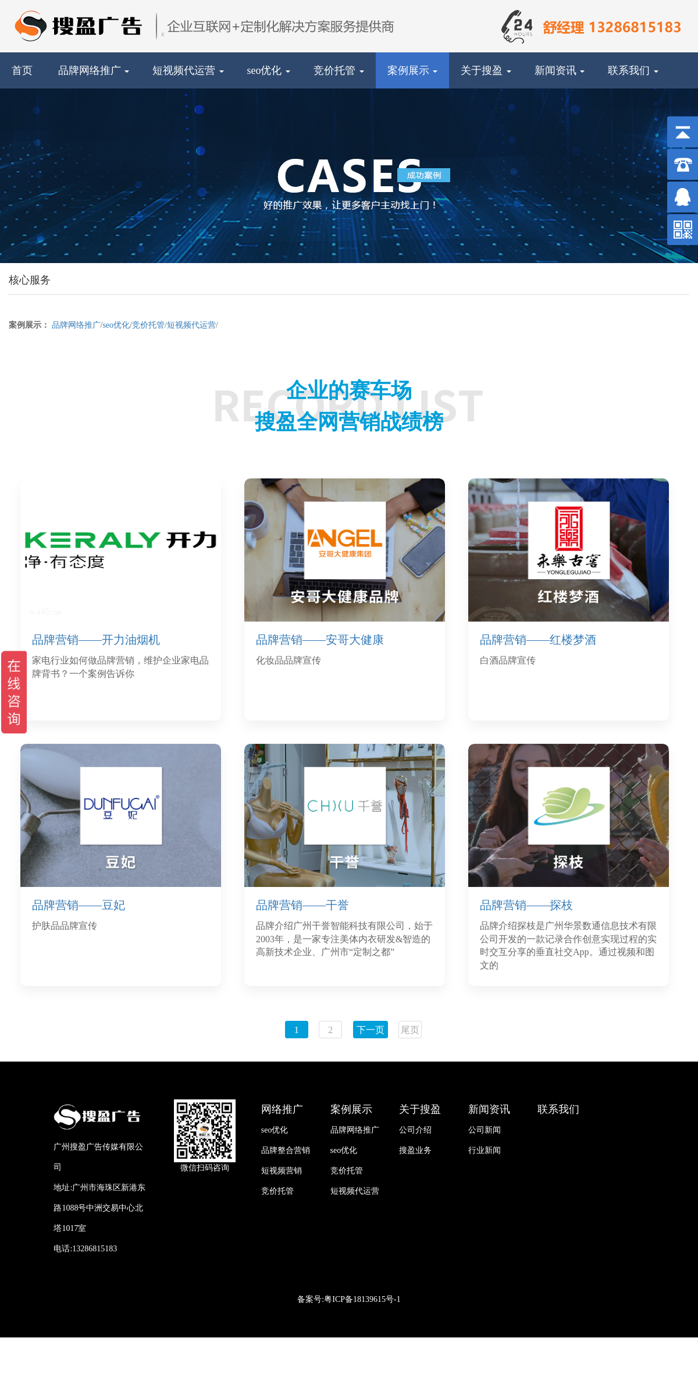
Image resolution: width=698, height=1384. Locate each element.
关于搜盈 (486, 70)
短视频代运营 (188, 70)
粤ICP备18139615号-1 (362, 1299)
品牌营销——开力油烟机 (96, 639)
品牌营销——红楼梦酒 (538, 639)
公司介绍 (415, 1130)
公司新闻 (484, 1130)
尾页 (410, 1030)
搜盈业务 (415, 1150)
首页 (22, 70)
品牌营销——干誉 (302, 905)
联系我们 (633, 70)
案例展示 (412, 70)
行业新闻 (484, 1150)
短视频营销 (281, 1170)
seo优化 (269, 70)
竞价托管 (339, 70)
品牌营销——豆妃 (78, 905)
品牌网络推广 (94, 70)
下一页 (370, 1030)
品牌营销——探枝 (526, 905)
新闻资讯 (560, 70)
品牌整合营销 (285, 1150)
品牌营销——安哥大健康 (320, 639)
